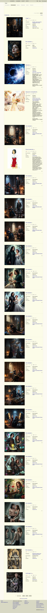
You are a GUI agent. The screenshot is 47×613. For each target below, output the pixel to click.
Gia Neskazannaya (35, 555)
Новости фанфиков (16, 602)
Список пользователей (16, 604)
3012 (24, 595)
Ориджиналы (34, 155)
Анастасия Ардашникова (36, 99)
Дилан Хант (34, 72)
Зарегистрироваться (4, 602)
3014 (30, 595)
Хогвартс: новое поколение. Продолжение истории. (37, 22)
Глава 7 (27, 18)
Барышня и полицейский (31, 91)
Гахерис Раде (39, 72)
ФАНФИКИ (12, 1)
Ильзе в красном (29, 149)
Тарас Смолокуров (35, 100)
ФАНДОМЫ (18, 1)
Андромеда (34, 71)
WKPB (33, 45)
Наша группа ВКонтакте (40, 607)
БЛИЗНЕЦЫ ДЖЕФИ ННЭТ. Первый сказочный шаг (36, 554)
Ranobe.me (26, 603)
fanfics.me (42, 609)
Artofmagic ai (28, 573)
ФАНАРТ (23, 1)
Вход (40, 1)
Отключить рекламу (23, 598)
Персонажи (15, 607)
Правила (37, 602)
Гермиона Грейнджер (36, 133)
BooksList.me (27, 602)
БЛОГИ (27, 1)
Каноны (14, 608)
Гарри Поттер (34, 26)
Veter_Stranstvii (34, 129)
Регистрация (44, 1)
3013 (27, 595)
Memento (28, 65)
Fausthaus (34, 68)
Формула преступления (36, 98)
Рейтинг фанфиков (16, 603)
